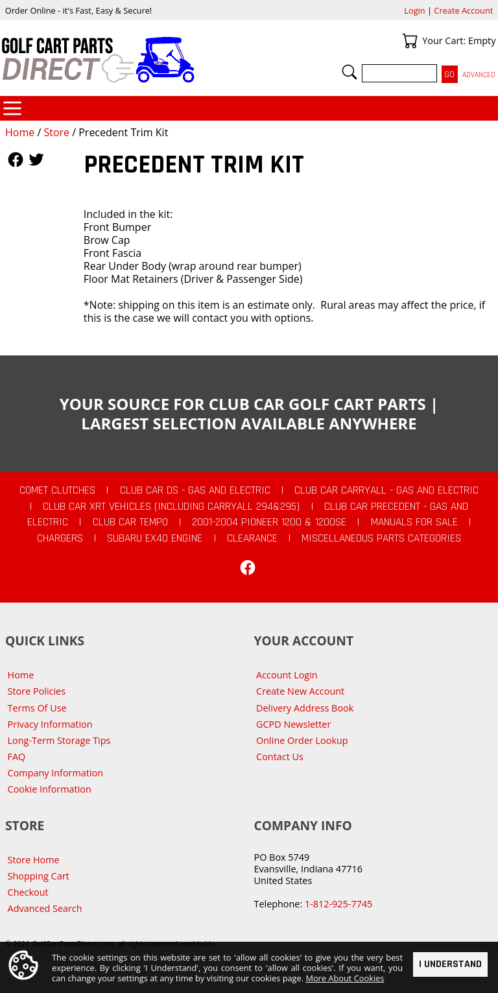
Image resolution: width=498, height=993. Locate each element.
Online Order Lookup (302, 740)
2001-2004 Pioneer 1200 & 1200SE (269, 522)
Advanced (478, 75)
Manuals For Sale (414, 522)
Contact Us (279, 756)
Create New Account (300, 691)
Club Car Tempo (130, 522)
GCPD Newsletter (293, 724)
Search (349, 72)
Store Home (34, 860)
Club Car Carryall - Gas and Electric (386, 490)
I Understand (450, 964)
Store (56, 132)
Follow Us (15, 159)
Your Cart (409, 40)
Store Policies (36, 691)
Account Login (287, 675)
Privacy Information (50, 724)
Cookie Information (49, 789)
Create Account (463, 10)
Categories (12, 108)
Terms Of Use (37, 708)
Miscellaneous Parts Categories (381, 538)
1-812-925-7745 (338, 904)
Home (19, 132)
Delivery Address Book (304, 708)
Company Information (55, 773)
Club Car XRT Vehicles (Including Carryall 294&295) (171, 506)
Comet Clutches (57, 490)
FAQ (17, 756)
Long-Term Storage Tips (59, 740)
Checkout (28, 892)
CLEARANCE (252, 538)
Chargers (60, 538)
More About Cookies (344, 978)
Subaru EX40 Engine (154, 538)
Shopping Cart (38, 876)
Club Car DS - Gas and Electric (195, 490)
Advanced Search (45, 908)
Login (414, 10)
